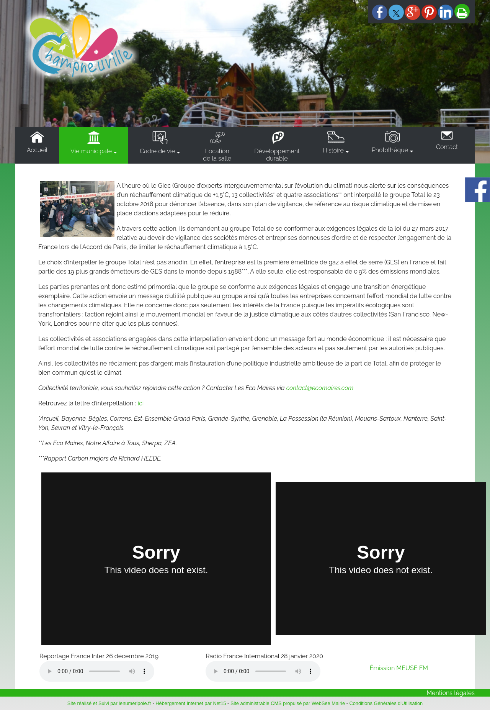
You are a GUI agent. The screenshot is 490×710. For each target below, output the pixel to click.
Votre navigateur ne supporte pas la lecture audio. (96, 671)
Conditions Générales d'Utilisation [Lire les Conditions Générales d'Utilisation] (386, 703)
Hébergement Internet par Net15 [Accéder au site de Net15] (190, 703)
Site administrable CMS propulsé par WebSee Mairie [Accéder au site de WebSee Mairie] (287, 703)
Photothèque (390, 150)
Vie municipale (91, 151)
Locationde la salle (217, 155)
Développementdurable (277, 155)
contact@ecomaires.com (320, 388)
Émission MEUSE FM (399, 668)
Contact (447, 147)
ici (141, 403)
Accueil (37, 150)
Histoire (333, 150)
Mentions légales (450, 693)
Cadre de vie (157, 151)
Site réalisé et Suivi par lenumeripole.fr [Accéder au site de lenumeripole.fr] (109, 703)
